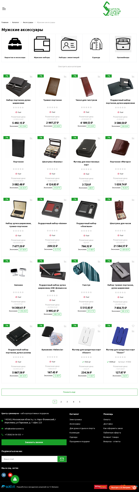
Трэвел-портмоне (52, 100)
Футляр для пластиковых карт (86, 163)
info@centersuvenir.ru (14, 429)
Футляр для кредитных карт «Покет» (86, 351)
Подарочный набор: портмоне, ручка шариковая (120, 101)
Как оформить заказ (113, 428)
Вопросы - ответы (111, 441)
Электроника (76, 419)
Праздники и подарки (80, 441)
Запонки (18, 285)
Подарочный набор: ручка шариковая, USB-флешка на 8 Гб (52, 288)
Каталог (74, 414)
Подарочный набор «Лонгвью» (86, 224)
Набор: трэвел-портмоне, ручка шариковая (120, 286)
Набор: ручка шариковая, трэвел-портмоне (18, 224)
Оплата (106, 419)
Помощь (108, 414)
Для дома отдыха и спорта (82, 428)
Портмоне (18, 162)
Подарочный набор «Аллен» (52, 223)
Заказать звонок (34, 442)
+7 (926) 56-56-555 (13, 434)
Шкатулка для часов (120, 223)
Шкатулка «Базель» (52, 162)
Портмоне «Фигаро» (120, 162)
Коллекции (74, 433)
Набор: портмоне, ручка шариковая (18, 101)
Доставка (108, 424)
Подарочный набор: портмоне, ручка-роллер (18, 351)
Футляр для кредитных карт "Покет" (120, 351)
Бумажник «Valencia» (52, 350)
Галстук (86, 285)
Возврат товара (111, 437)
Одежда (73, 437)
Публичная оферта (112, 433)
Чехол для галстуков (86, 100)
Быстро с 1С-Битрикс (120, 487)
